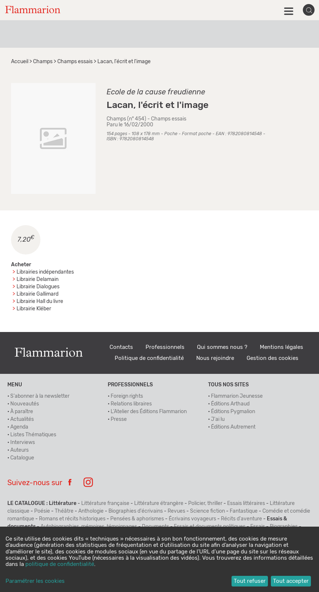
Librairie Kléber (34, 308)
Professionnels (165, 347)
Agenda (19, 427)
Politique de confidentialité (149, 358)
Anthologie (91, 511)
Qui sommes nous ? (222, 347)
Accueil (19, 61)
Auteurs (19, 450)
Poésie (42, 511)
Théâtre (64, 511)
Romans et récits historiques (72, 518)
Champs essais (75, 61)
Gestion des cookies (272, 358)
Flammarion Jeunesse (237, 396)
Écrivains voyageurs (192, 518)
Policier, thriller (205, 503)
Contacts (121, 347)
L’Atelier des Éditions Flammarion (149, 411)
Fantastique (244, 511)
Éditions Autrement (233, 427)
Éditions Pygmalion (233, 411)
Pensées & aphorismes (137, 518)
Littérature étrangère (158, 503)
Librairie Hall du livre (40, 301)
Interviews (22, 442)
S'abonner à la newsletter (39, 396)
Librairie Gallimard (37, 294)
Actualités (22, 419)
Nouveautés (24, 404)
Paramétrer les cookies (35, 581)
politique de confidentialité (59, 564)
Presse (119, 419)
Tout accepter (291, 581)
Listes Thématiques (33, 434)
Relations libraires (131, 404)
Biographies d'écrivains (135, 511)
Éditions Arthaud (230, 404)
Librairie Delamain (37, 279)
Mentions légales (281, 347)
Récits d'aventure (241, 518)
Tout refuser (250, 581)
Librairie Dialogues (38, 286)
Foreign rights (127, 396)
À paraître (21, 411)
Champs (43, 61)
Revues (176, 511)
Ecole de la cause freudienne (156, 92)
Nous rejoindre (215, 358)
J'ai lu (218, 419)
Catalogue (22, 458)
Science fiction (207, 511)
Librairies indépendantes (45, 272)
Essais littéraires (246, 503)
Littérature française (105, 503)
